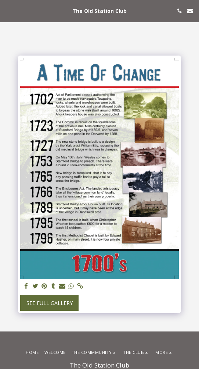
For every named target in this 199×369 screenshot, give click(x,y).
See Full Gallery (49, 302)
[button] (8, 10)
